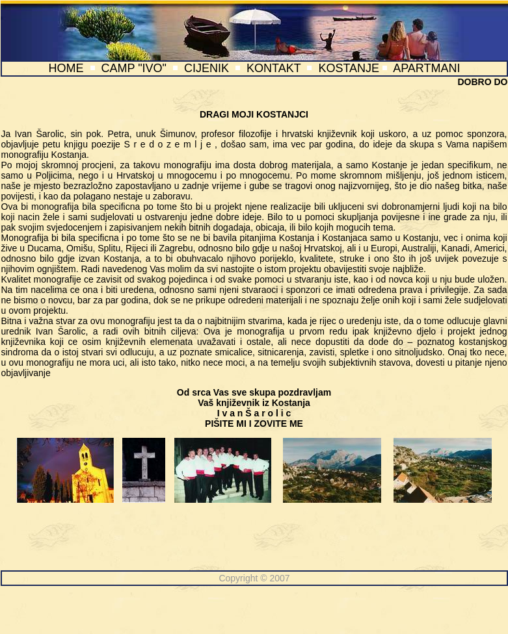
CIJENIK (206, 68)
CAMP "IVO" (134, 68)
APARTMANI (426, 68)
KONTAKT (274, 68)
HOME (65, 68)
